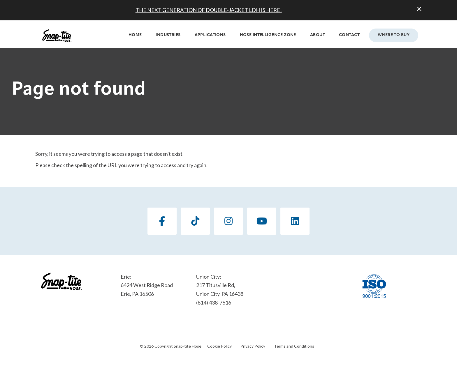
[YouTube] (261, 221)
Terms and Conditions (294, 346)
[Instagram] (228, 221)
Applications (210, 35)
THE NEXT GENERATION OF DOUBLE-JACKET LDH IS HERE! (209, 10)
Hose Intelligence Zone (268, 35)
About (317, 35)
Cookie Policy (219, 346)
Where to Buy (393, 35)
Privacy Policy (252, 346)
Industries (168, 35)
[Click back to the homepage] (56, 35)
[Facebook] (162, 221)
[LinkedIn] (295, 221)
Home (135, 35)
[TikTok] (195, 221)
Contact (349, 35)
